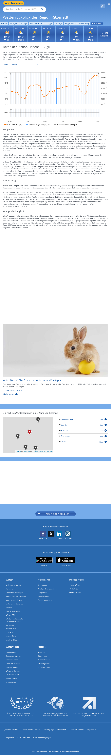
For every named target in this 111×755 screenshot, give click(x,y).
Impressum (91, 726)
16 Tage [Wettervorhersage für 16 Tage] (58, 20)
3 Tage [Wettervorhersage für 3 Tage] (24, 20)
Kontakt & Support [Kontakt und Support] (77, 726)
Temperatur (42, 589)
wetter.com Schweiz (14, 597)
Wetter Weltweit (12, 671)
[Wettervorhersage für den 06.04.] (20, 31)
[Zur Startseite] (14, 3)
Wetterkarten (44, 576)
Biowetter (41, 649)
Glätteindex (42, 652)
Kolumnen (10, 585)
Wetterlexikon (11, 675)
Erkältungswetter (44, 660)
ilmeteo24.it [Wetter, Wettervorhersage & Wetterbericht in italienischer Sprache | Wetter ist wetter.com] (11, 629)
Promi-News (11, 679)
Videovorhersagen (13, 582)
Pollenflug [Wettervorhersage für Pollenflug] (84, 20)
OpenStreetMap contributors (43, 448)
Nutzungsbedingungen (42, 734)
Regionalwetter (12, 664)
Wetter (9, 576)
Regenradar (42, 582)
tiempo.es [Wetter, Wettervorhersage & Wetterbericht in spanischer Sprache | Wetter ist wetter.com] (10, 621)
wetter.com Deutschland (16, 593)
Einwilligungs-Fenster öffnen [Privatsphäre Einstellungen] (55, 726)
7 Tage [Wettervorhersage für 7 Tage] (48, 20)
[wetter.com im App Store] (65, 558)
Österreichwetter (13, 660)
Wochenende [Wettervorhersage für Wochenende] (36, 20)
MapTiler (27, 448)
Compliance (9, 734)
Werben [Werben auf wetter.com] (9, 604)
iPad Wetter (73, 585)
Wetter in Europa (13, 667)
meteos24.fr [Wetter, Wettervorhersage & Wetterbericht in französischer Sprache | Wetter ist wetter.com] (11, 625)
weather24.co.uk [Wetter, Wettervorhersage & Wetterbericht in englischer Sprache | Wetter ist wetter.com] (12, 636)
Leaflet (18, 448)
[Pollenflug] (102, 3)
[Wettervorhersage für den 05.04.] (7, 31)
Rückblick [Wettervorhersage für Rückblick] (96, 20)
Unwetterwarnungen (14, 589)
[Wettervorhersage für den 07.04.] (34, 31)
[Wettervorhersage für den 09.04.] (62, 31)
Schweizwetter (12, 656)
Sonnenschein (43, 593)
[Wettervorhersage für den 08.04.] (48, 31)
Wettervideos (12, 643)
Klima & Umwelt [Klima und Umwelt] (44, 664)
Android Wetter (75, 589)
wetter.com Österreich (15, 600)
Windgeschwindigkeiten (47, 585)
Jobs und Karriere (11, 726)
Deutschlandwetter (13, 652)
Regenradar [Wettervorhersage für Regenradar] (70, 20)
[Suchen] (67, 3)
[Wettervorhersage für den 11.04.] (90, 31)
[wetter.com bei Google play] (44, 558)
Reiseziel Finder (44, 656)
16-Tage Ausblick (104, 31)
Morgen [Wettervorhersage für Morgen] (14, 20)
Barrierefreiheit (23, 734)
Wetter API (10, 612)
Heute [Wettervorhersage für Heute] (4, 20)
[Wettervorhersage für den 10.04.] (76, 31)
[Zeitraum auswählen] (20, 61)
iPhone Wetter (74, 582)
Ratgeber (42, 643)
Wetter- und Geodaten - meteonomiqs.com (15, 616)
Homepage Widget (13, 608)
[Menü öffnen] (108, 3)
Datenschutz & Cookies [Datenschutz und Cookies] (31, 726)
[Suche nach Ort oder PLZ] (49, 3)
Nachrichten (11, 649)
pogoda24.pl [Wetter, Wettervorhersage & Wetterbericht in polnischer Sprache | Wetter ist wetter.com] (11, 633)
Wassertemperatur (45, 597)
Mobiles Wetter (76, 576)
